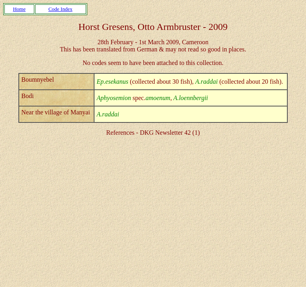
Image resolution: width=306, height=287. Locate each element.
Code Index (60, 9)
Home (19, 9)
